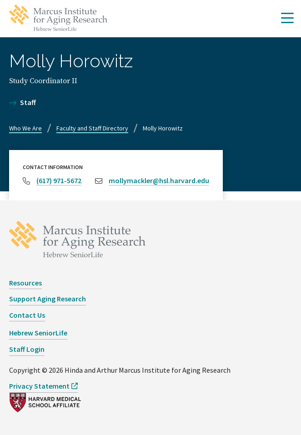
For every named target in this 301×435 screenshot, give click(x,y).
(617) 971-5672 (58, 180)
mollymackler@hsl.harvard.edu (159, 180)
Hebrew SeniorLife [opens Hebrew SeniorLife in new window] (38, 332)
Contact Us (27, 315)
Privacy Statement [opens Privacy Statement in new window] (39, 385)
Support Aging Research (47, 298)
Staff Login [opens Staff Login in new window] (27, 349)
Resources (25, 282)
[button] (287, 18)
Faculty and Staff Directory (92, 128)
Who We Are (25, 128)
